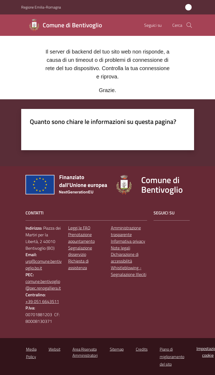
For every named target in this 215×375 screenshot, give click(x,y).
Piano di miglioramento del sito (172, 356)
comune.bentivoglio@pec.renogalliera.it (43, 284)
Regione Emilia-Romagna (41, 7)
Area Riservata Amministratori (85, 352)
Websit (54, 349)
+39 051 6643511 (42, 301)
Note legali (120, 248)
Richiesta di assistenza (78, 264)
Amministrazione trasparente (126, 231)
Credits (142, 349)
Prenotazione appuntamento (81, 237)
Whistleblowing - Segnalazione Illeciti (128, 271)
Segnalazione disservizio (80, 251)
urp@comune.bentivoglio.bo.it (43, 264)
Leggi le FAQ (79, 228)
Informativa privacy (128, 241)
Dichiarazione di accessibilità (125, 257)
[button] (189, 25)
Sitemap (117, 349)
